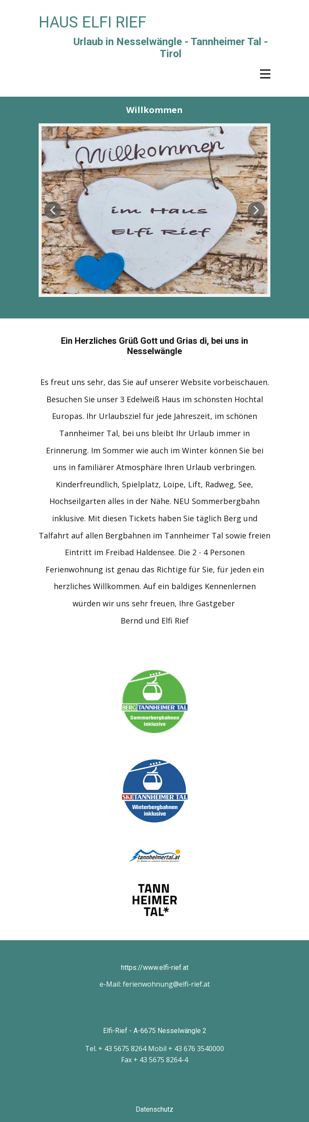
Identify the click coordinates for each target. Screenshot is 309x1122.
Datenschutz (154, 1109)
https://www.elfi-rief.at (154, 967)
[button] (52, 210)
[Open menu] (265, 74)
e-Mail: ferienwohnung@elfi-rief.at (155, 984)
